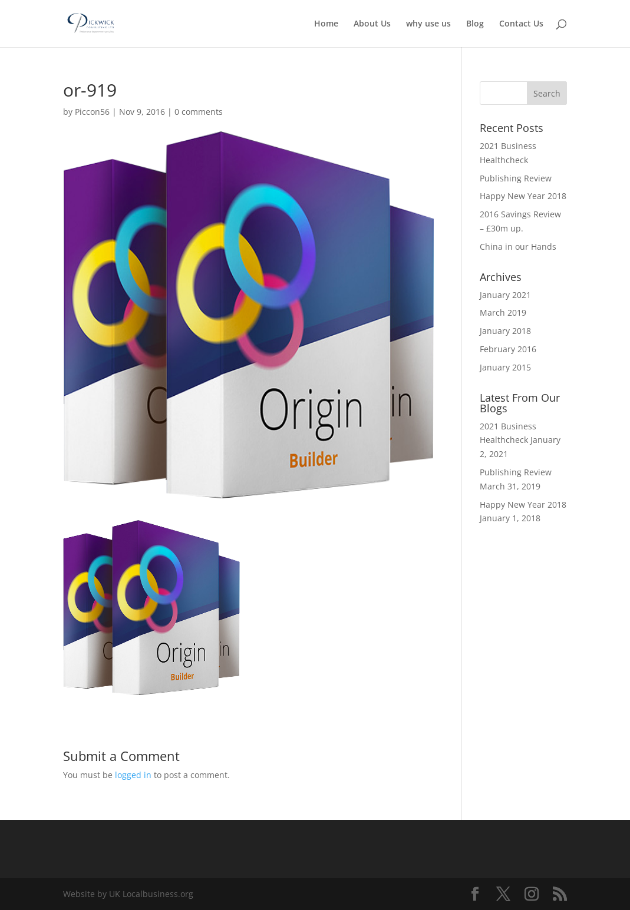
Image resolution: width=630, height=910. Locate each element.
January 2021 (505, 294)
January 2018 (505, 330)
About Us (372, 24)
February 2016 (508, 349)
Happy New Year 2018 (523, 195)
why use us (428, 24)
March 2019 (503, 312)
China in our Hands (518, 246)
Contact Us (521, 24)
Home (326, 24)
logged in (133, 774)
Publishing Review (516, 178)
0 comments (198, 111)
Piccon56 (92, 111)
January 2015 (505, 367)
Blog (475, 24)
